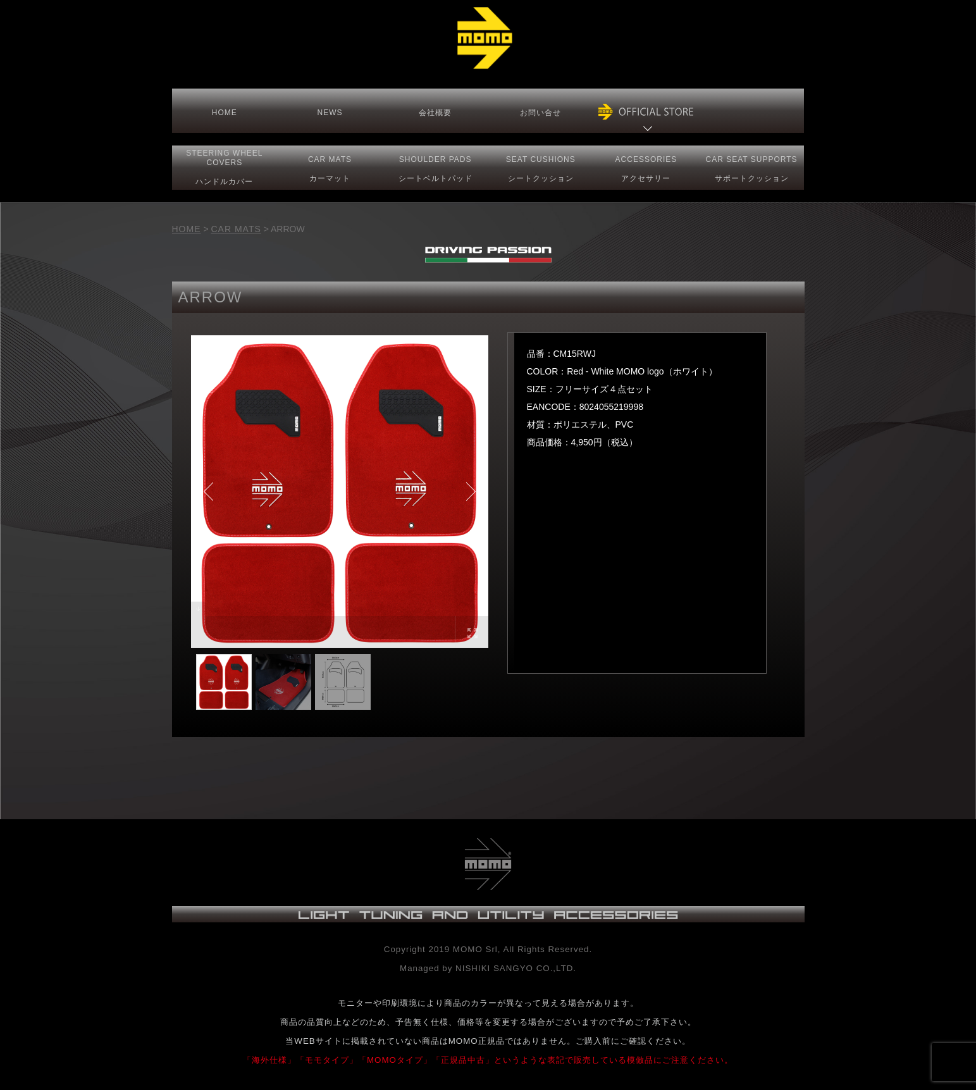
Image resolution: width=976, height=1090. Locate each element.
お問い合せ (540, 112)
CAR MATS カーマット (330, 169)
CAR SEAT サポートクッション (752, 169)
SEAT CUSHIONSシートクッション (541, 169)
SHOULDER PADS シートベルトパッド (435, 169)
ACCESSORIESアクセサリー (646, 169)
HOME (224, 112)
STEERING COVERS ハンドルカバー (224, 167)
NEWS (329, 112)
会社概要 (435, 112)
